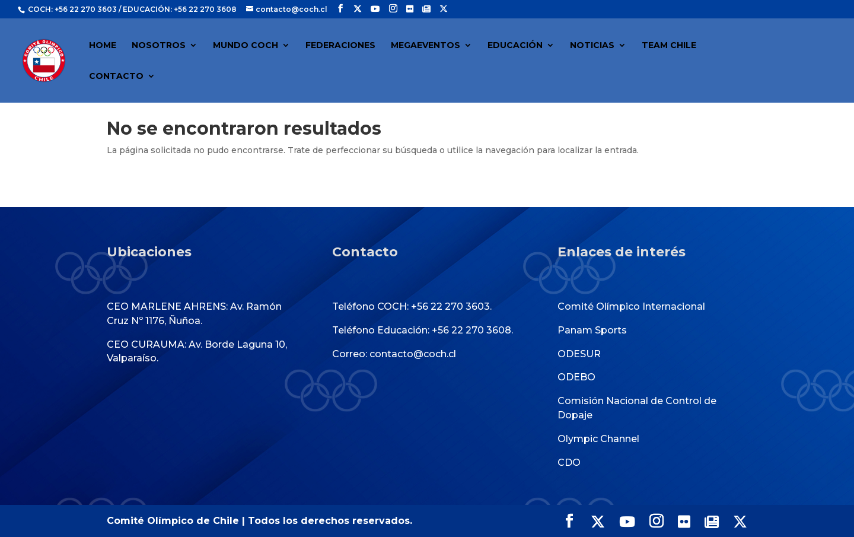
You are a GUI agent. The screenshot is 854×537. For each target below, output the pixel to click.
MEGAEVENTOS (425, 45)
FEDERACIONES (340, 45)
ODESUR (579, 354)
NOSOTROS (159, 45)
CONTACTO (116, 76)
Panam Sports (592, 330)
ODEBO (576, 377)
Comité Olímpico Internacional (631, 306)
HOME (102, 45)
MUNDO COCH (245, 45)
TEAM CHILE (669, 45)
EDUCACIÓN (515, 45)
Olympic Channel (598, 438)
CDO (569, 462)
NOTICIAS (592, 45)
